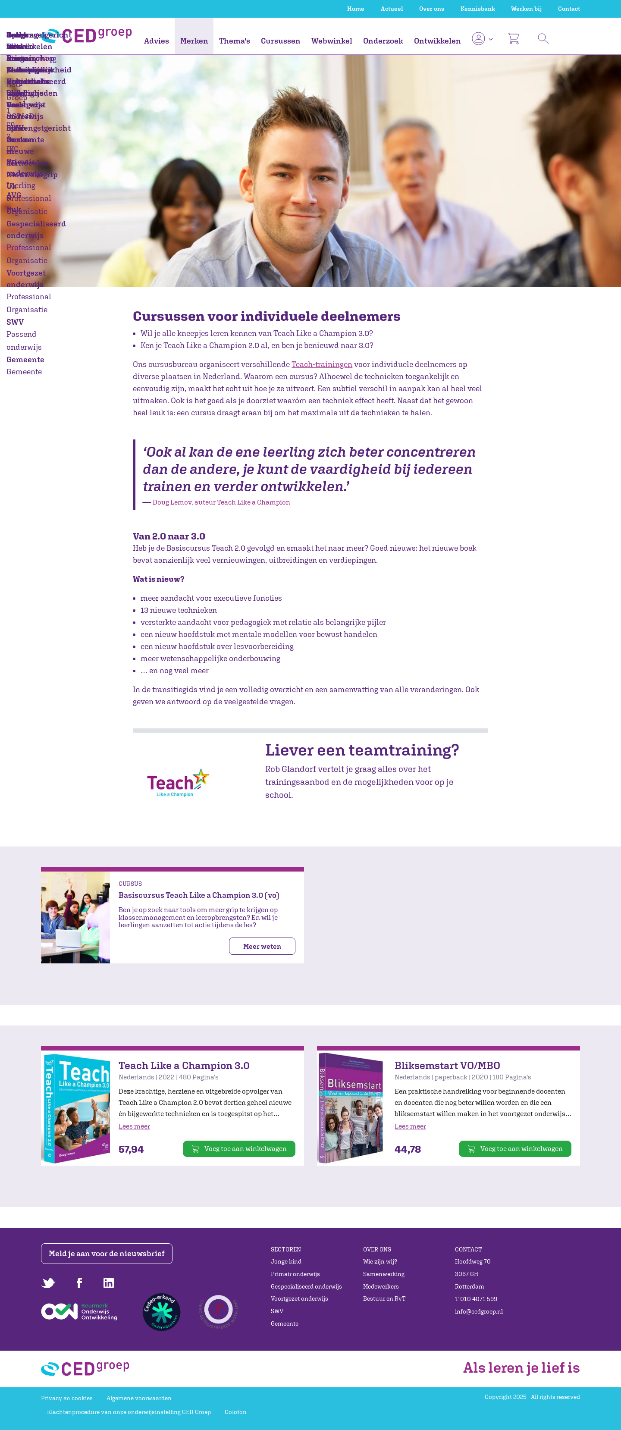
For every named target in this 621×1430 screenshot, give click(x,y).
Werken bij (526, 8)
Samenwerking (384, 1273)
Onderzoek (383, 40)
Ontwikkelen (437, 40)
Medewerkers (381, 1286)
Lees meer (134, 1126)
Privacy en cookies (67, 1398)
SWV (277, 1311)
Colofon (236, 1411)
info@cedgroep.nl (479, 1311)
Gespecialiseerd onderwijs (306, 1286)
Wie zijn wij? (380, 1261)
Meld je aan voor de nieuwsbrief (109, 1253)
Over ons (431, 8)
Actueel (392, 8)
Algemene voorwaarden (139, 1398)
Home (355, 8)
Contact (569, 8)
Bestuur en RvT (384, 1298)
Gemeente (284, 1323)
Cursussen (281, 40)
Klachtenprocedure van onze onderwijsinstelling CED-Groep (129, 1411)
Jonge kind (286, 1261)
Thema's (234, 40)
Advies (156, 40)
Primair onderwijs (295, 1273)
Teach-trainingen (322, 364)
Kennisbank (478, 8)
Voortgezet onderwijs (299, 1298)
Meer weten (262, 946)
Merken (194, 40)
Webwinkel (331, 40)
